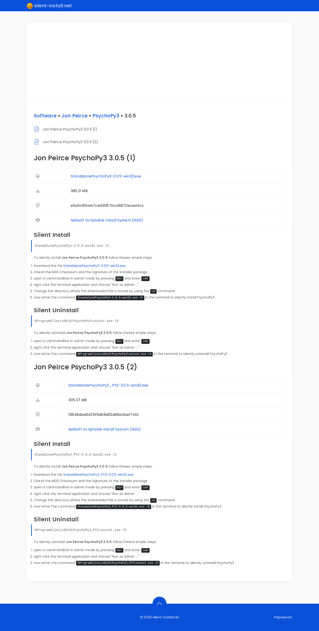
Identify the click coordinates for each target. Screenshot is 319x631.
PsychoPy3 (106, 115)
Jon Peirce (74, 115)
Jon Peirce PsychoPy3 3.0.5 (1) (70, 129)
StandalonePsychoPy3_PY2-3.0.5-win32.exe (108, 385)
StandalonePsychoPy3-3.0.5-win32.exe (106, 176)
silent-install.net (49, 5)
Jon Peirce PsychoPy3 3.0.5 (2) (70, 141)
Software (45, 115)
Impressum (283, 617)
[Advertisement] (162, 63)
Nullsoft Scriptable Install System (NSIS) (107, 220)
